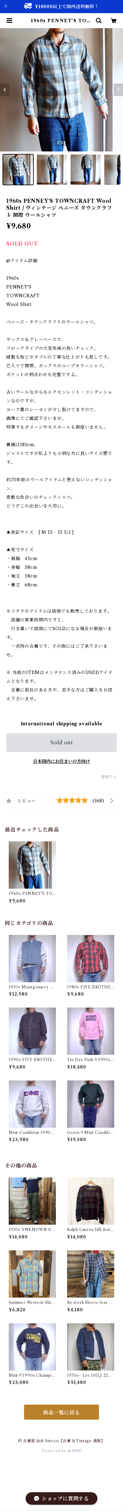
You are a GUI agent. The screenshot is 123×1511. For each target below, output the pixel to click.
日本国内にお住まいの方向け (61, 761)
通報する (109, 776)
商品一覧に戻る (61, 1412)
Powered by (61, 1450)
